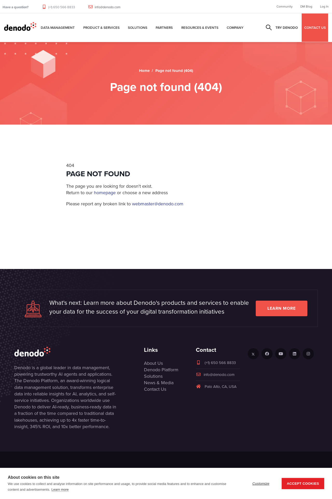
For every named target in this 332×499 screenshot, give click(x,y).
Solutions (137, 27)
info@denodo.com (108, 7)
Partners (164, 27)
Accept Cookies (303, 483)
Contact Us (155, 389)
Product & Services (101, 27)
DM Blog (306, 6)
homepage (105, 192)
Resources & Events (199, 27)
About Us (153, 363)
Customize (260, 483)
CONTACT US (315, 27)
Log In (324, 6)
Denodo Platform (161, 369)
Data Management (58, 27)
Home (144, 70)
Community (284, 6)
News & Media (159, 382)
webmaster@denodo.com (157, 203)
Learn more (281, 308)
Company (235, 27)
